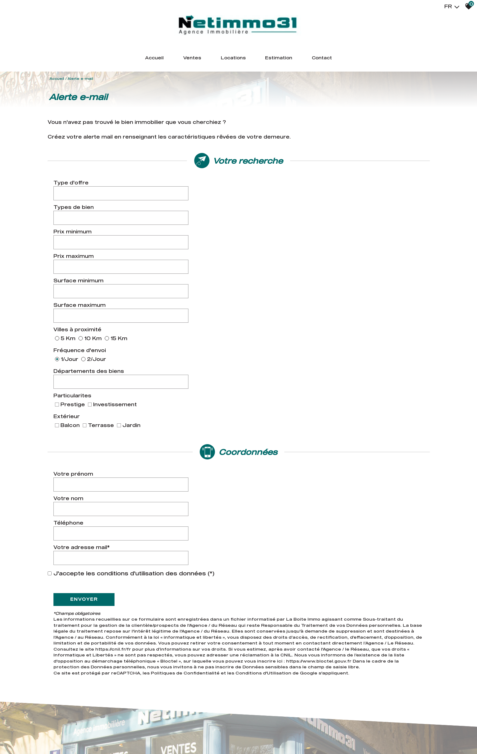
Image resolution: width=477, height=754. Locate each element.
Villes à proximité (79, 242)
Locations (231, 59)
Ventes (179, 59)
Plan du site (56, 736)
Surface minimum (80, 227)
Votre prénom (75, 329)
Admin (166, 736)
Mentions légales (89, 736)
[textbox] (187, 193)
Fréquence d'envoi (272, 242)
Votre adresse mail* (274, 346)
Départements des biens (90, 258)
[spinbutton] (187, 210)
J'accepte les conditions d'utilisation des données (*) (133, 362)
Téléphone (70, 346)
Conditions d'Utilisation (265, 461)
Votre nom (261, 329)
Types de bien (266, 193)
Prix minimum (74, 210)
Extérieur (68, 277)
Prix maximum (266, 210)
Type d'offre (72, 193)
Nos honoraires (126, 736)
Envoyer (86, 387)
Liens (151, 736)
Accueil (131, 59)
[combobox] (187, 193)
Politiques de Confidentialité (187, 461)
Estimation (289, 59)
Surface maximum (272, 227)
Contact (344, 59)
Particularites (265, 258)
